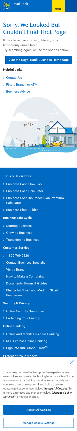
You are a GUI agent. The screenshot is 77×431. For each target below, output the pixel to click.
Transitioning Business (22, 240)
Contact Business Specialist (26, 262)
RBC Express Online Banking (26, 341)
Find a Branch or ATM (22, 84)
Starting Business (19, 226)
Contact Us (14, 77)
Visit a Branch (16, 269)
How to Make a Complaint (25, 276)
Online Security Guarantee (25, 311)
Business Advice (18, 91)
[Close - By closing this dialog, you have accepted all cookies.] (72, 362)
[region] (38, 394)
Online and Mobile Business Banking (32, 334)
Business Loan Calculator (24, 191)
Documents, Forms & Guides (26, 283)
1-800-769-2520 (17, 255)
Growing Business (19, 233)
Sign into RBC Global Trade (27, 348)
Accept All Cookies (38, 409)
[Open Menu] (71, 6)
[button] (58, 6)
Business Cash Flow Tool (24, 184)
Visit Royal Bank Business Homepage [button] (38, 60)
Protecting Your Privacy (23, 318)
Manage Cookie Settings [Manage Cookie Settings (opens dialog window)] (38, 422)
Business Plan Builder (22, 210)
